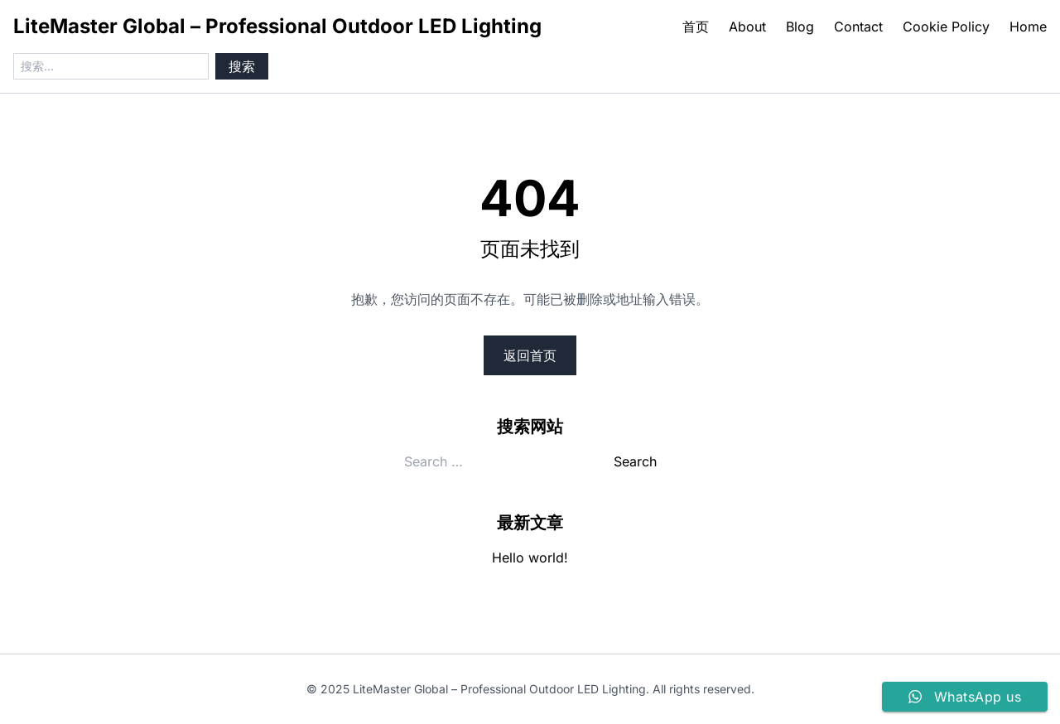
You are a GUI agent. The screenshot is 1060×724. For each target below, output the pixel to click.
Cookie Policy (946, 26)
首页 (695, 26)
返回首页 (530, 355)
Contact (858, 26)
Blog (800, 26)
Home (1028, 26)
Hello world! (530, 557)
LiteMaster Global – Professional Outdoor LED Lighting (277, 26)
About (747, 26)
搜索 (242, 66)
